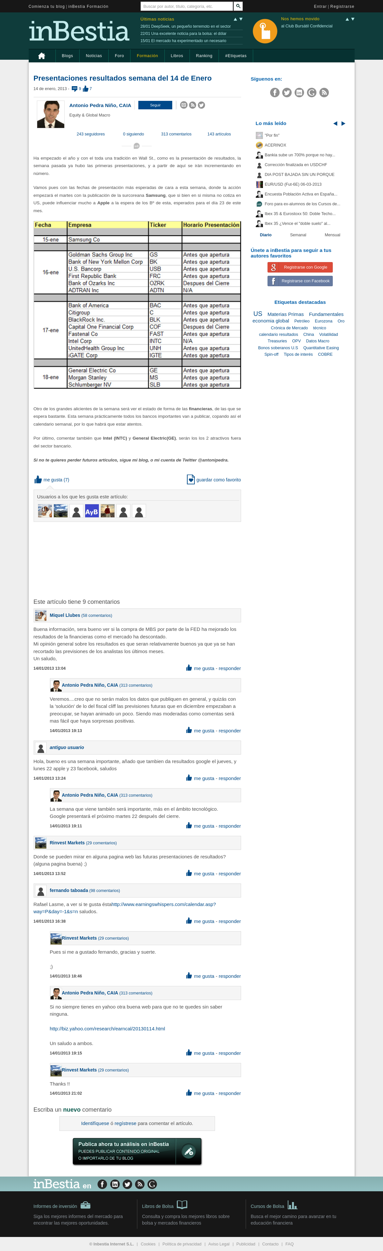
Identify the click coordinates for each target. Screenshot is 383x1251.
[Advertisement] (138, 559)
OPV (296, 341)
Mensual (333, 235)
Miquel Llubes (65, 615)
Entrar (320, 6)
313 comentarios (176, 134)
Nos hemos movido (300, 19)
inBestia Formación (89, 6)
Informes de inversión (62, 1205)
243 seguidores (91, 134)
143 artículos (219, 134)
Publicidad (246, 1244)
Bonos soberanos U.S (278, 348)
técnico (319, 328)
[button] (155, 105)
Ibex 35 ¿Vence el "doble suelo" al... (297, 223)
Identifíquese (95, 1123)
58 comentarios (97, 615)
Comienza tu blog (47, 6)
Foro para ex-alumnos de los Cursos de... (303, 204)
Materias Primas (286, 314)
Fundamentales (326, 314)
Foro (119, 56)
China (308, 334)
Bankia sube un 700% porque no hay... (300, 155)
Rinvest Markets (67, 842)
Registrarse (342, 6)
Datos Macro (317, 341)
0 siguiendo (133, 134)
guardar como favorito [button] (214, 479)
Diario (266, 235)
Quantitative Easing (321, 348)
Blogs (67, 56)
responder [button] (230, 668)
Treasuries (277, 341)
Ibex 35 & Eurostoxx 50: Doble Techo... (300, 213)
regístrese (125, 1123)
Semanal (298, 235)
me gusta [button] (49, 479)
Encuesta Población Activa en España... (301, 194)
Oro (341, 321)
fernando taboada (69, 890)
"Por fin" (272, 135)
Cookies (148, 1244)
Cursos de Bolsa (274, 1204)
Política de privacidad (182, 1244)
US (257, 313)
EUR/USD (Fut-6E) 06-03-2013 (293, 184)
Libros (177, 56)
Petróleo (302, 321)
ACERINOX (275, 145)
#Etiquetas (236, 56)
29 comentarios (101, 843)
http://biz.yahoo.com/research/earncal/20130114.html (107, 1028)
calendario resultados (278, 334)
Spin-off (271, 354)
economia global (271, 320)
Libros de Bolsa (165, 1204)
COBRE (325, 354)
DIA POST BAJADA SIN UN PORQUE (300, 174)
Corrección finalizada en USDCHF (296, 165)
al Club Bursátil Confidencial (307, 26)
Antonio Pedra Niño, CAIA (100, 105)
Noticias (94, 56)
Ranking (204, 56)
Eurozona (323, 321)
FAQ (289, 1244)
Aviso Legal (219, 1244)
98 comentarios (105, 890)
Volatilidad (328, 334)
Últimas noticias (158, 19)
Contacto (270, 1244)
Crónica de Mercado (289, 328)
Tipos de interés (298, 354)
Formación (147, 56)
